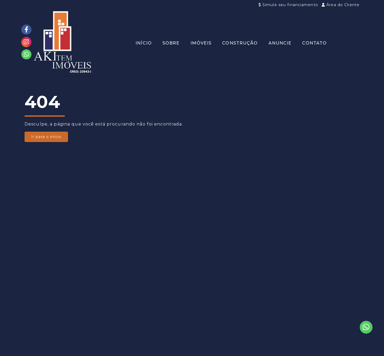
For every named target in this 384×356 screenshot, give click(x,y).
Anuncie (280, 43)
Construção (240, 43)
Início (143, 43)
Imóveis (201, 43)
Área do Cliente (340, 4)
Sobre (171, 43)
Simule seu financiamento (289, 4)
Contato (314, 43)
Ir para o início (46, 136)
